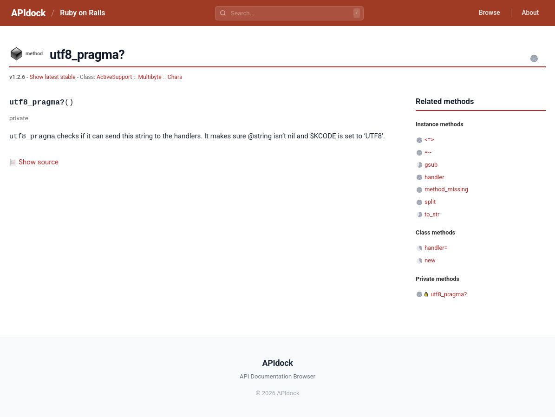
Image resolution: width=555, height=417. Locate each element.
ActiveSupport (114, 77)
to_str (431, 214)
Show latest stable (53, 77)
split (430, 201)
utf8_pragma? (449, 294)
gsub (430, 164)
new (429, 260)
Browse (487, 13)
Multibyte (150, 77)
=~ (428, 152)
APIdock (28, 13)
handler (434, 177)
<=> (429, 139)
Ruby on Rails (82, 12)
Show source (39, 161)
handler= (435, 247)
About (529, 13)
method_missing (446, 189)
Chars (175, 77)
